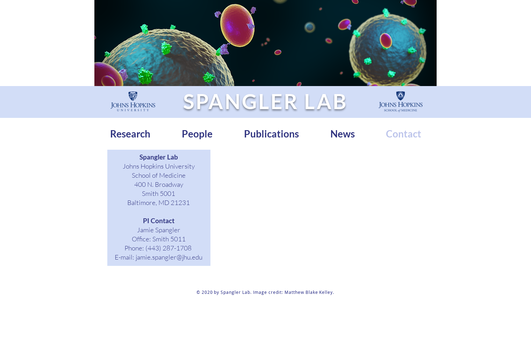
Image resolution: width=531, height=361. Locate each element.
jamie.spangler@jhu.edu (169, 257)
